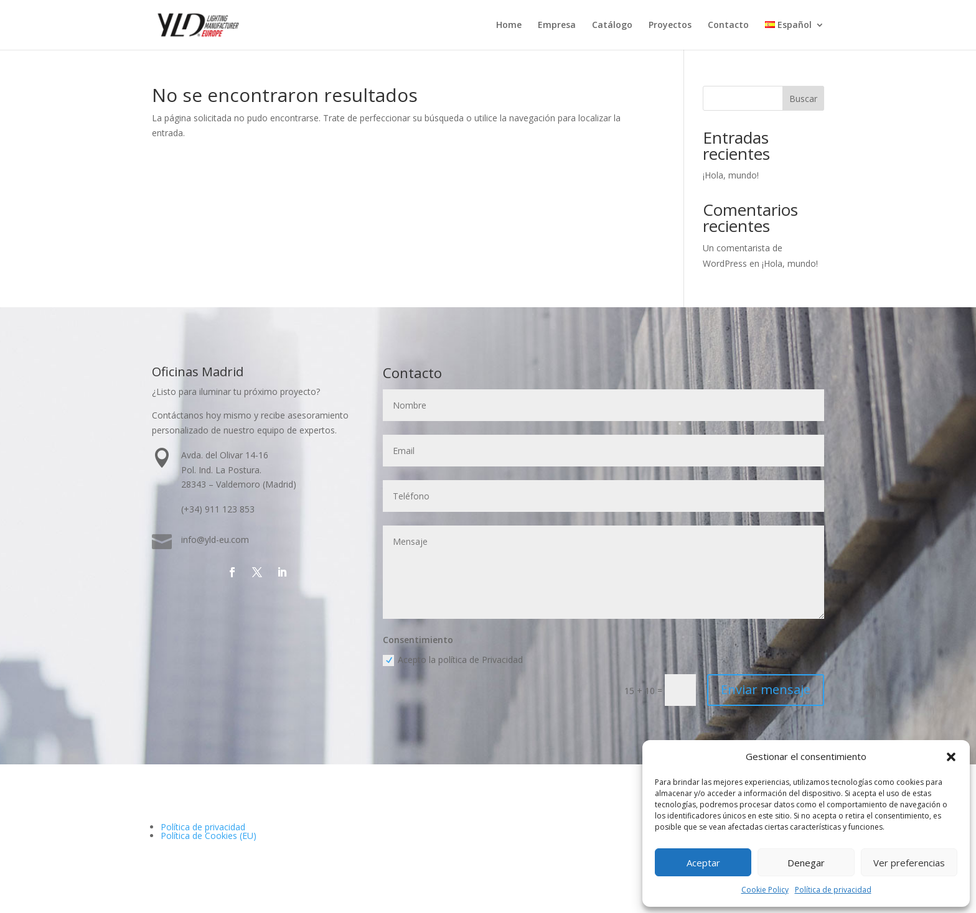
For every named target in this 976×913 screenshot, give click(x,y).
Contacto (728, 25)
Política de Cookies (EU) (208, 835)
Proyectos (670, 25)
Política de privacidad (833, 889)
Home (509, 25)
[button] (951, 757)
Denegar (806, 862)
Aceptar (703, 862)
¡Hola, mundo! (731, 175)
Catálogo (612, 25)
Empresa (557, 25)
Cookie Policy (765, 889)
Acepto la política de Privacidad (453, 660)
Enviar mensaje (765, 689)
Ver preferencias (909, 862)
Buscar (803, 98)
